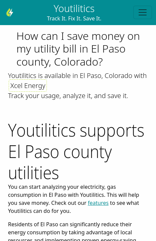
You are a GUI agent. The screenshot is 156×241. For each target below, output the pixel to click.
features (98, 203)
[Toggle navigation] (142, 12)
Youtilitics (74, 8)
